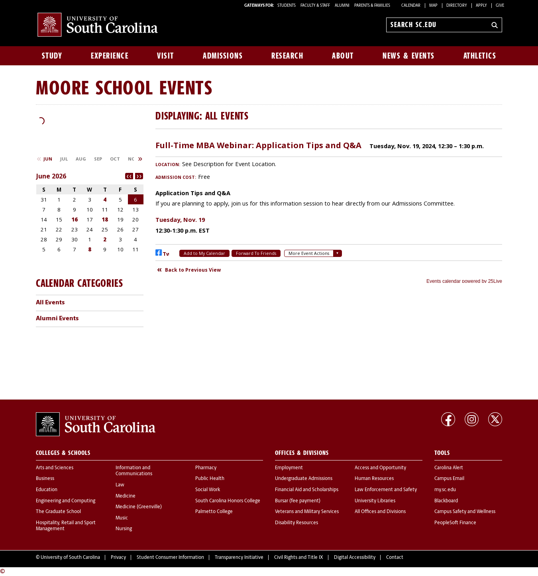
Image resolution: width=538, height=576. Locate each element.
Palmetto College (214, 511)
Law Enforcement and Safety (386, 490)
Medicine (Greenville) (139, 507)
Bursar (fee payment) (297, 501)
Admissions (223, 56)
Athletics (480, 56)
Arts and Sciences (54, 468)
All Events (50, 303)
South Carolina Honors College (227, 501)
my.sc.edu (445, 490)
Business (45, 478)
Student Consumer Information (170, 557)
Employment (289, 468)
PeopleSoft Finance (455, 523)
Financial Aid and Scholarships (306, 490)
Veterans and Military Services (307, 511)
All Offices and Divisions (380, 511)
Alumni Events (57, 318)
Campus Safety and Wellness (464, 511)
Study (52, 56)
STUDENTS (286, 6)
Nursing (124, 529)
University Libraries (375, 501)
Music (122, 518)
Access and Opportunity (380, 468)
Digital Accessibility (354, 557)
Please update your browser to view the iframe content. (328, 209)
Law (120, 485)
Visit (165, 56)
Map (433, 6)
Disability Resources (296, 523)
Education (46, 490)
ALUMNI (342, 6)
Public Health (209, 478)
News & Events (409, 56)
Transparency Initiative (239, 557)
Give (500, 6)
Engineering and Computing (65, 501)
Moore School (94, 87)
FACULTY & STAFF (315, 6)
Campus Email (449, 478)
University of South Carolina (70, 557)
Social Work (207, 490)
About (343, 56)
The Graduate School (58, 511)
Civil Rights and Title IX (298, 557)
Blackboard (446, 501)
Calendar (410, 6)
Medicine (125, 496)
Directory (456, 6)
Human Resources (374, 478)
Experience (109, 56)
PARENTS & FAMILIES (372, 6)
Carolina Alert (448, 468)
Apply (481, 6)
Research (287, 56)
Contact (394, 557)
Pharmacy (205, 468)
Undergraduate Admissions (303, 478)
